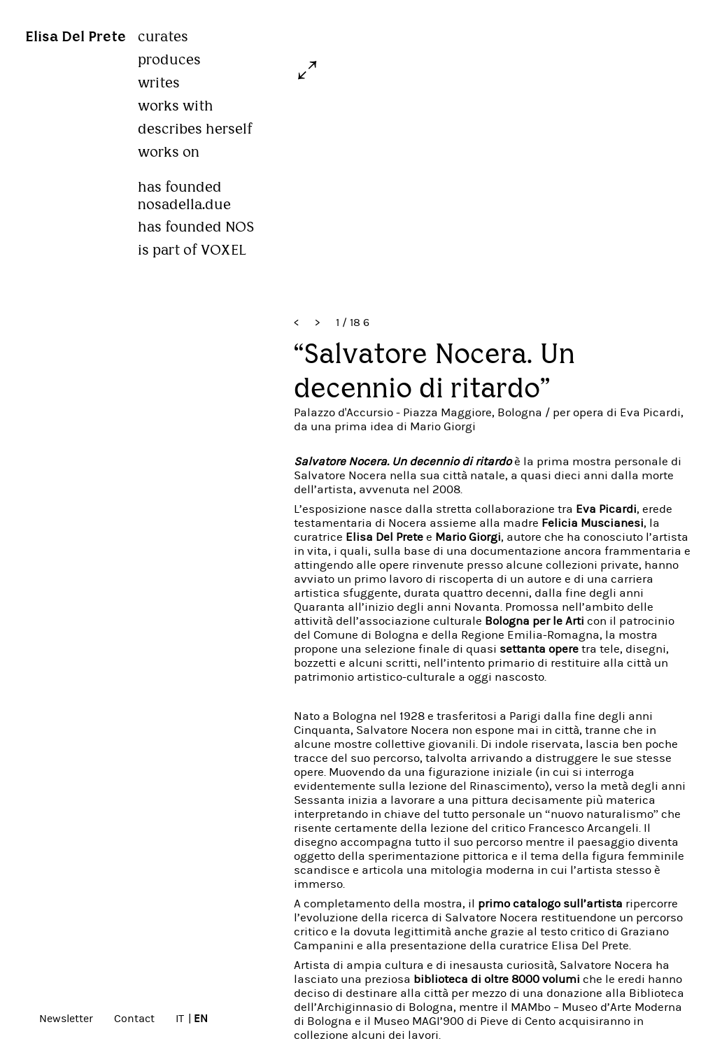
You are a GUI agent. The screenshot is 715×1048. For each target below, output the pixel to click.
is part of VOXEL (193, 250)
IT (180, 1018)
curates (164, 36)
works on (170, 152)
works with (177, 106)
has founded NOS (197, 227)
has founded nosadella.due (185, 187)
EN (201, 1018)
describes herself (196, 129)
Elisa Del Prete (76, 37)
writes (160, 83)
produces (170, 60)
